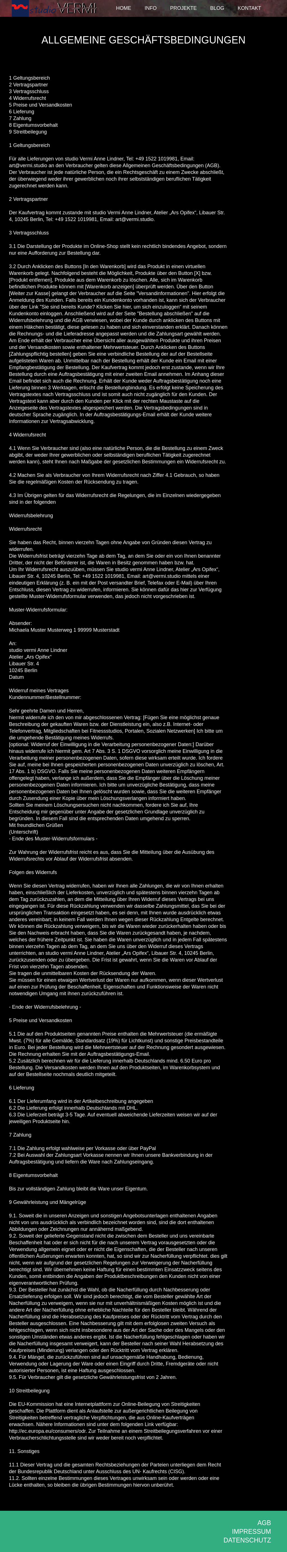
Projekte (183, 8)
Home (123, 8)
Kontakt (249, 8)
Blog (217, 8)
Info (151, 8)
